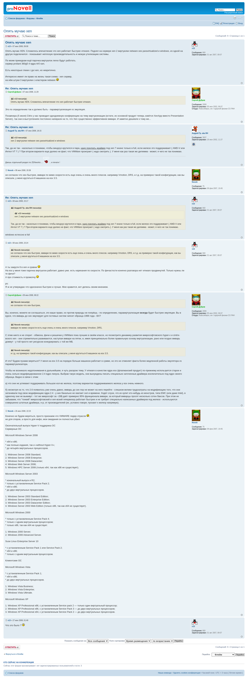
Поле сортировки (130, 641)
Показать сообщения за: (86, 641)
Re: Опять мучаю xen (19, 88)
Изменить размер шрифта (240, 17)
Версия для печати (235, 17)
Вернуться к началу (242, 83)
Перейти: (206, 654)
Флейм (39, 18)
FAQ (217, 23)
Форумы (30, 18)
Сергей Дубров (14, 92)
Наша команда (164, 673)
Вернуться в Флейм (14, 654)
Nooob (10, 170)
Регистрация (228, 23)
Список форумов (16, 18)
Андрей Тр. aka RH (16, 131)
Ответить (12, 36)
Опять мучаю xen (18, 31)
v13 (9, 46)
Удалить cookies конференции (187, 673)
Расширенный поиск (233, 12)
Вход (240, 23)
